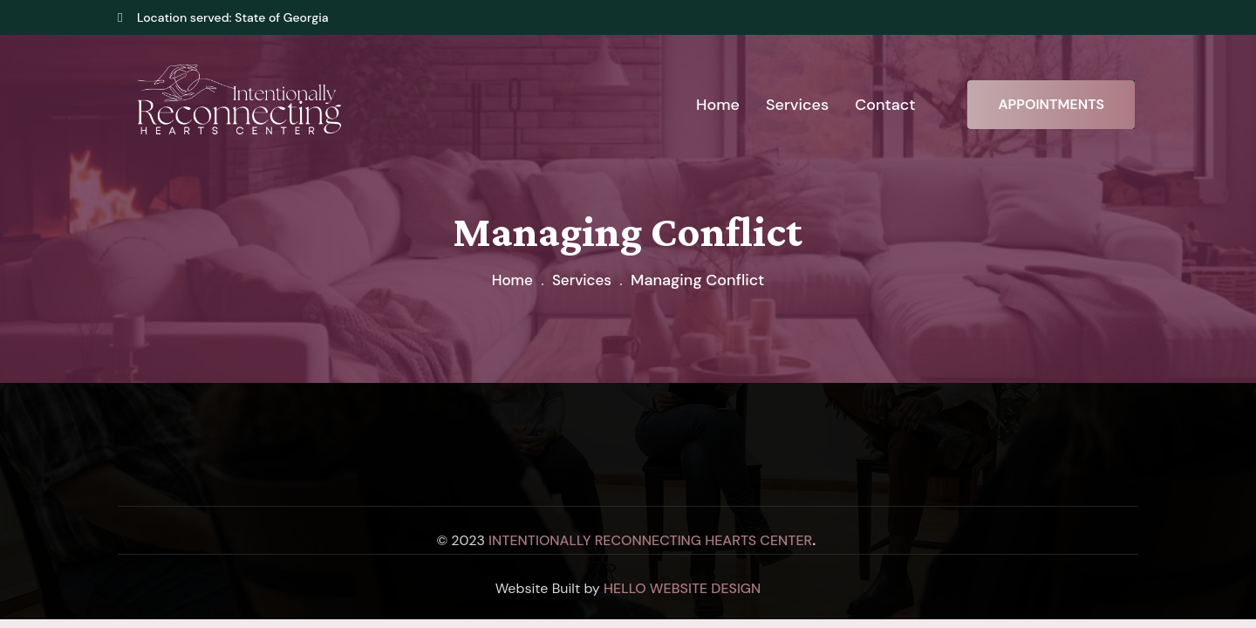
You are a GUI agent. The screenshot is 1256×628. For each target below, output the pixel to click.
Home (510, 280)
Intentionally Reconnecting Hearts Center (650, 540)
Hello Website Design (682, 588)
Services (582, 280)
